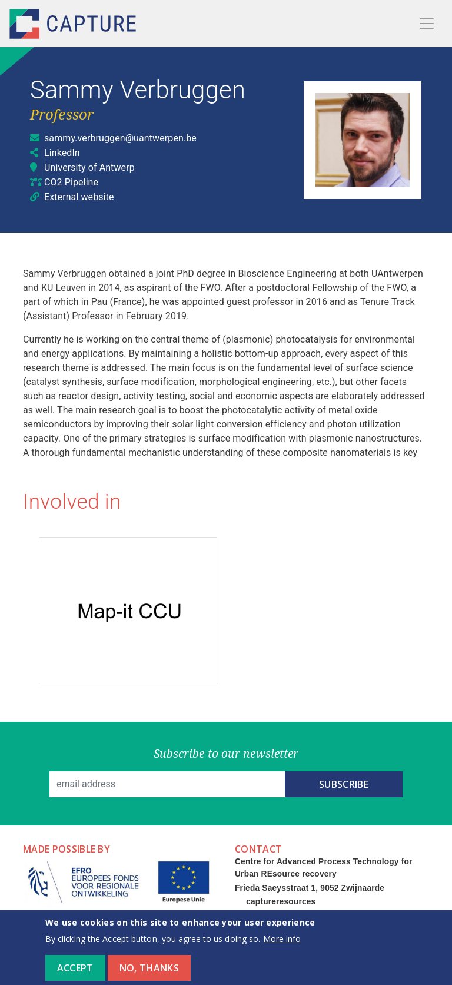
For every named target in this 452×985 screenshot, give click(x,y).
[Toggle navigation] (427, 23)
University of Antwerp (89, 167)
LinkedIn (62, 152)
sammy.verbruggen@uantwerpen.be (120, 138)
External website (79, 197)
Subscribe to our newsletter (226, 753)
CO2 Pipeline (71, 182)
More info (282, 945)
